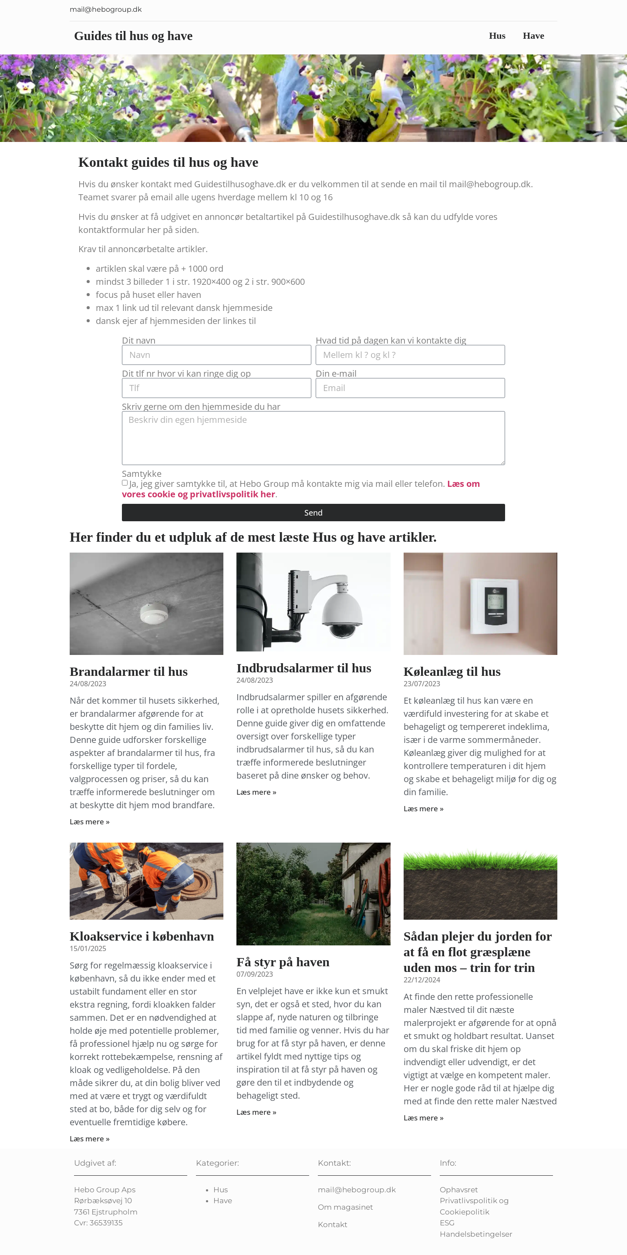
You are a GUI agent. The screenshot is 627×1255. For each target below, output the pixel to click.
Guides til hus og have (133, 36)
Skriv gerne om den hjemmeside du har (201, 406)
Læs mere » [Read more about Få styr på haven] (256, 1112)
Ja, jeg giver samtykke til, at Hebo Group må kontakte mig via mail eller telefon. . (301, 488)
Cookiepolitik (464, 1212)
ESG (447, 1222)
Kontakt (332, 1224)
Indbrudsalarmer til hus (303, 668)
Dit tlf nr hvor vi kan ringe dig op (186, 373)
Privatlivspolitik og (474, 1200)
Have (533, 35)
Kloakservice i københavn (142, 936)
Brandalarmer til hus (129, 671)
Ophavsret (459, 1189)
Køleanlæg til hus (452, 671)
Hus (497, 35)
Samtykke (142, 473)
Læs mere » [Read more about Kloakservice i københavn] (90, 1139)
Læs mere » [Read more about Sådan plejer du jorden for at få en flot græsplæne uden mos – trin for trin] (424, 1118)
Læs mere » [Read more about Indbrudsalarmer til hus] (256, 792)
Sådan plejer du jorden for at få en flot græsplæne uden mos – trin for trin (478, 952)
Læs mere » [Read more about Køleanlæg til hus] (424, 808)
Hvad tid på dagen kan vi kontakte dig (391, 340)
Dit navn (138, 340)
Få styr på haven (283, 962)
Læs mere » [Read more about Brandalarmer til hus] (90, 821)
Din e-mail (336, 373)
